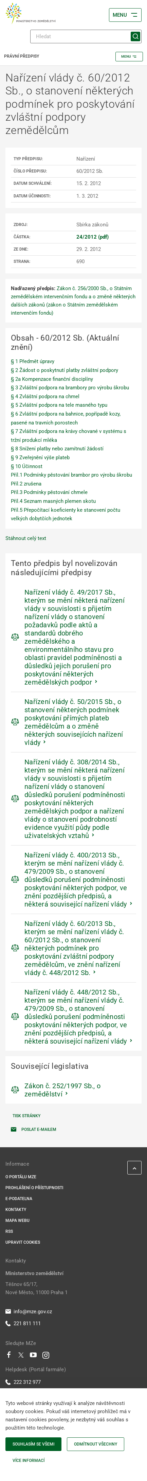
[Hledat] (86, 36)
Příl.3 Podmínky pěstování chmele (49, 492)
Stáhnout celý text (25, 538)
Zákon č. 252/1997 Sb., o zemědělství (62, 1090)
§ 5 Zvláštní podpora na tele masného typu (59, 405)
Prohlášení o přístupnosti (34, 1187)
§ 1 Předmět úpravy (32, 361)
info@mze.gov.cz (28, 1311)
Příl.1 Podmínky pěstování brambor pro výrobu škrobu (71, 475)
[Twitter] (21, 1356)
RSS (9, 1231)
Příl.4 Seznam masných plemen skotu (53, 501)
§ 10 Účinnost (26, 466)
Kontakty (15, 1209)
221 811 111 (23, 1323)
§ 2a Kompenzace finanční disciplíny (52, 379)
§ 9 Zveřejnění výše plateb (40, 457)
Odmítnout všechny (95, 1444)
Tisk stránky (26, 1115)
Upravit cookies (22, 1242)
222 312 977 (23, 1382)
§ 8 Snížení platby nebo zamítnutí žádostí (57, 449)
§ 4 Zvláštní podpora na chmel (45, 396)
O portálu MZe (20, 1177)
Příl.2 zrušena (26, 484)
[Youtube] (33, 1356)
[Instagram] (45, 1356)
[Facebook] (8, 1356)
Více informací (28, 1460)
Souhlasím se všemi (33, 1444)
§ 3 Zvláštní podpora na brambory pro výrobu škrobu (70, 388)
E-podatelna (18, 1198)
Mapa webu (17, 1220)
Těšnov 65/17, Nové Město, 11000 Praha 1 (36, 1288)
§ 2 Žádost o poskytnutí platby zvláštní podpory (64, 370)
